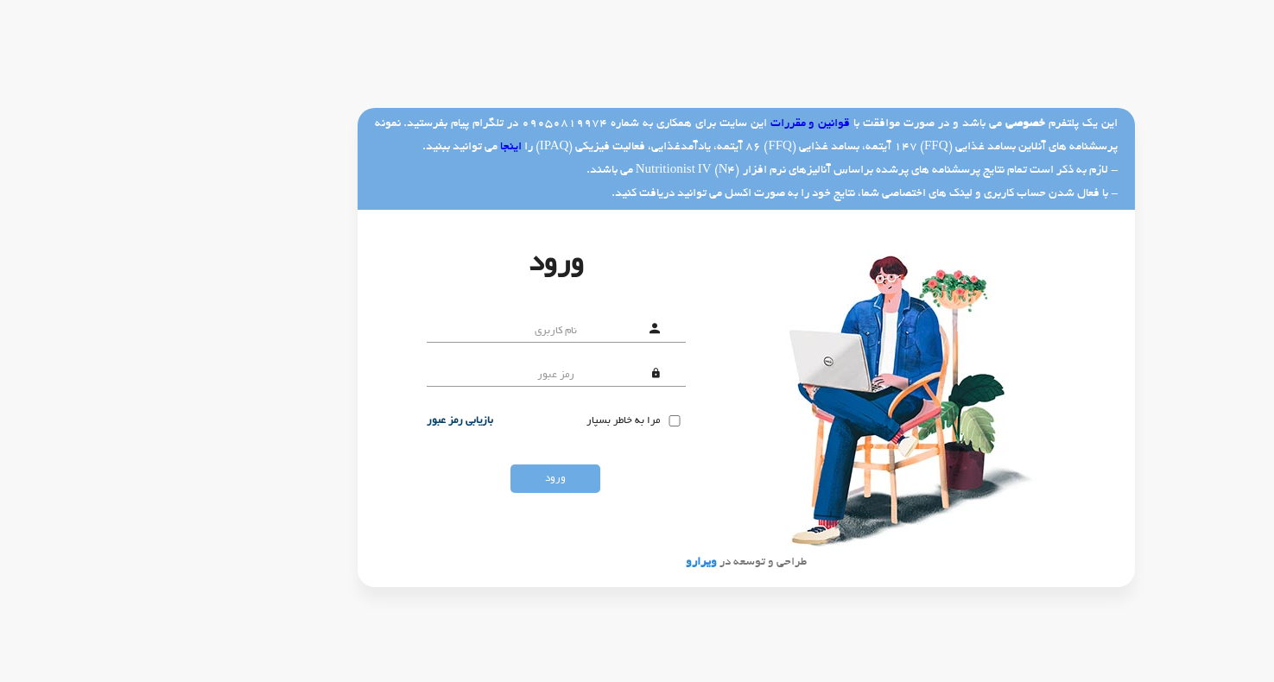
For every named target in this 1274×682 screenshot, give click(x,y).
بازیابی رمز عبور (351, 420)
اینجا (402, 147)
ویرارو (592, 562)
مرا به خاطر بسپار (514, 420)
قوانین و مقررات (702, 123)
